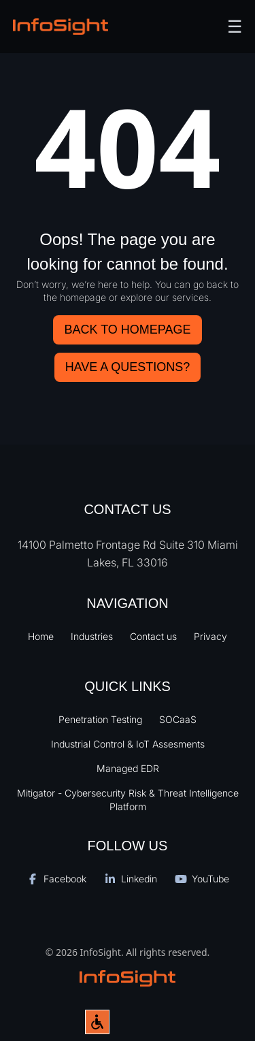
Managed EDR (128, 768)
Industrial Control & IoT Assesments (128, 744)
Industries (92, 636)
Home (41, 636)
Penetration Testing (100, 719)
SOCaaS (178, 719)
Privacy (210, 636)
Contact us (153, 636)
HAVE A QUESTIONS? (127, 367)
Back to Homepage (127, 329)
